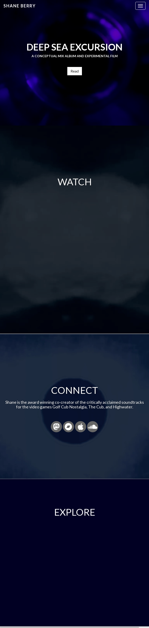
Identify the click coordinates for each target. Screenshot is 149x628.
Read (75, 71)
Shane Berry (19, 5)
